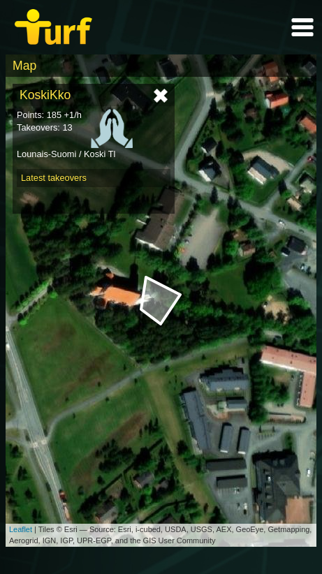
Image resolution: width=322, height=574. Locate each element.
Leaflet (20, 529)
